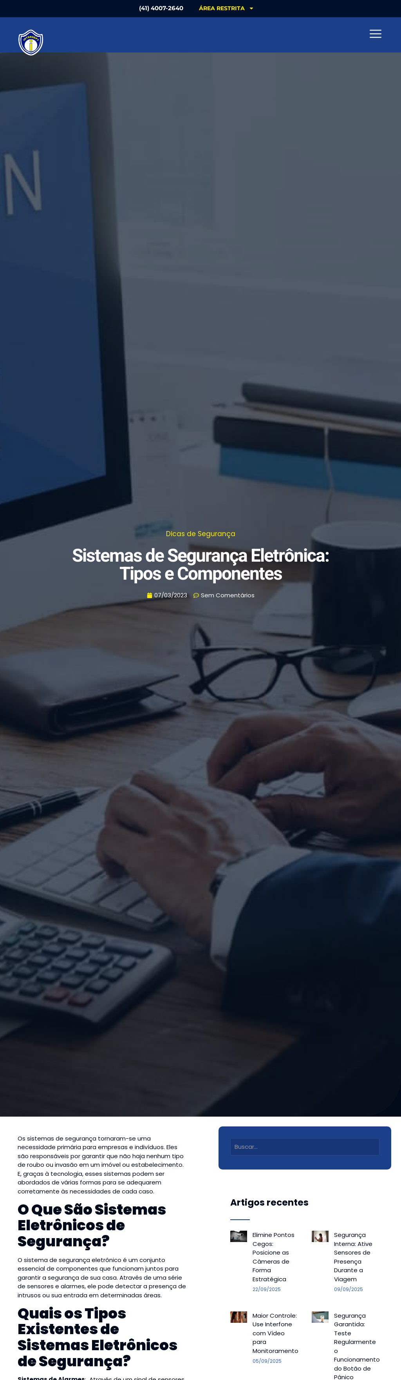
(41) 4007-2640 (161, 8)
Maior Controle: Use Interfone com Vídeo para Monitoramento (275, 1333)
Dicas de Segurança (200, 534)
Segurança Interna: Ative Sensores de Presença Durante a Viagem (353, 1257)
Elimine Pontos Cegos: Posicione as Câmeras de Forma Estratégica (273, 1257)
